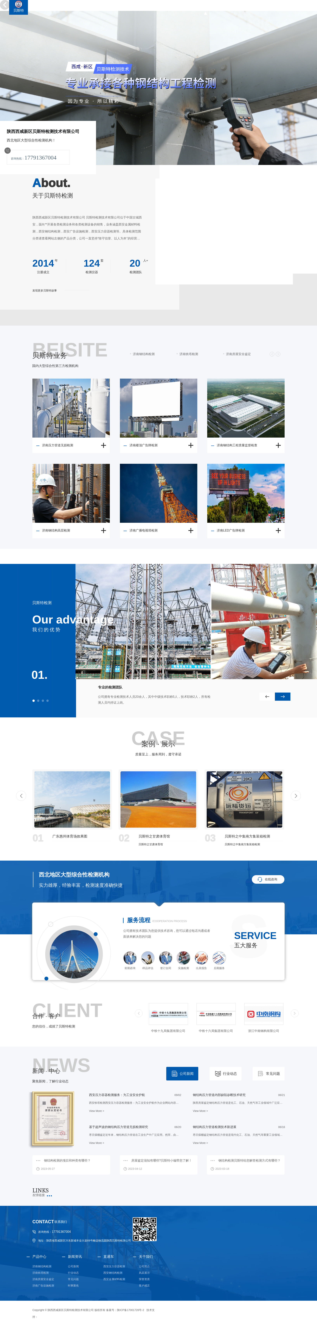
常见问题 (273, 1074)
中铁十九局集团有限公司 (216, 1031)
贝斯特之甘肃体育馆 (154, 836)
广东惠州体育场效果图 (69, 836)
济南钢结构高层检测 (56, 530)
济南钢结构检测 (41, 1266)
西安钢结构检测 (112, 1272)
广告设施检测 (273, 7)
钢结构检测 (228, 7)
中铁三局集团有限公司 (168, 1031)
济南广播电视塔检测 (144, 530)
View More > (96, 1110)
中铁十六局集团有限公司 (264, 1031)
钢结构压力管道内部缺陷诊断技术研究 (219, 1095)
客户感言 (144, 1285)
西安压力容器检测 (114, 1266)
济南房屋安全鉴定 (43, 1279)
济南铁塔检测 (40, 1272)
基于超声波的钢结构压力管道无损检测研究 (118, 1127)
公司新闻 (187, 1074)
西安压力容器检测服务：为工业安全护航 (117, 1095)
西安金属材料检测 (114, 1279)
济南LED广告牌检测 (231, 530)
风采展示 (144, 1272)
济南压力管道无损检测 (57, 445)
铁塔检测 (250, 7)
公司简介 (144, 1266)
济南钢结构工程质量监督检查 (237, 445)
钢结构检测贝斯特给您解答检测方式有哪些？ (249, 1160)
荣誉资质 (144, 1279)
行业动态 (230, 1074)
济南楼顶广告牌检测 (144, 445)
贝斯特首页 (205, 7)
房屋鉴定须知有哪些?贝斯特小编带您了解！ (161, 1160)
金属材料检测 (300, 7)
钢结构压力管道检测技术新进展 (214, 1127)
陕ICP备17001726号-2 (130, 1310)
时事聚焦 (73, 1285)
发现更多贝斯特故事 (44, 290)
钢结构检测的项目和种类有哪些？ (67, 1160)
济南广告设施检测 (43, 1285)
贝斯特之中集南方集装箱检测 (247, 836)
